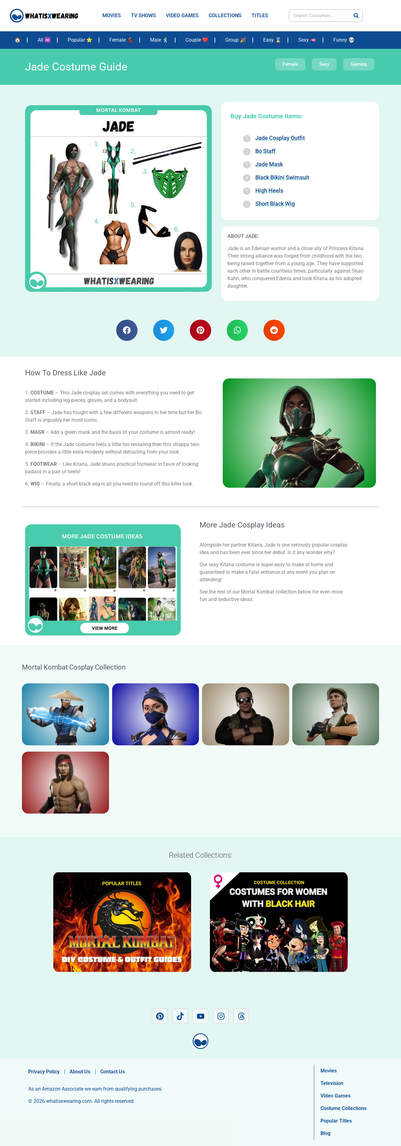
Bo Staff (265, 151)
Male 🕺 (159, 40)
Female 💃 (121, 40)
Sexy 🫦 (307, 40)
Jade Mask (269, 164)
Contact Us (112, 1072)
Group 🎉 (235, 40)
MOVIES (111, 15)
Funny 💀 (344, 40)
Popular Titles (336, 1121)
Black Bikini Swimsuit (282, 177)
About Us (80, 1072)
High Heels (269, 190)
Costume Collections (343, 1108)
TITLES (260, 15)
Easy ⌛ (272, 40)
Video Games (335, 1096)
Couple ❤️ (196, 40)
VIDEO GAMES (182, 15)
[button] (127, 330)
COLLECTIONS (225, 15)
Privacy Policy (44, 1072)
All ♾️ (44, 40)
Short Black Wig (275, 203)
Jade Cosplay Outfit (280, 138)
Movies (328, 1071)
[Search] (356, 16)
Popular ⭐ (80, 40)
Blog (325, 1133)
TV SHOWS (143, 15)
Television (331, 1083)
